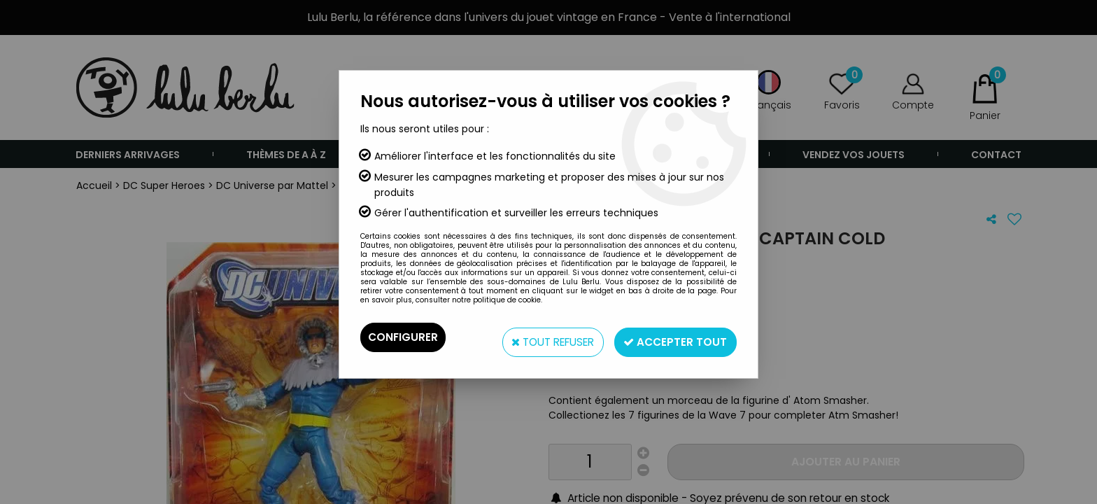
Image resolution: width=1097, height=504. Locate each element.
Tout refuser (541, 337)
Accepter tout (673, 337)
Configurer (403, 337)
